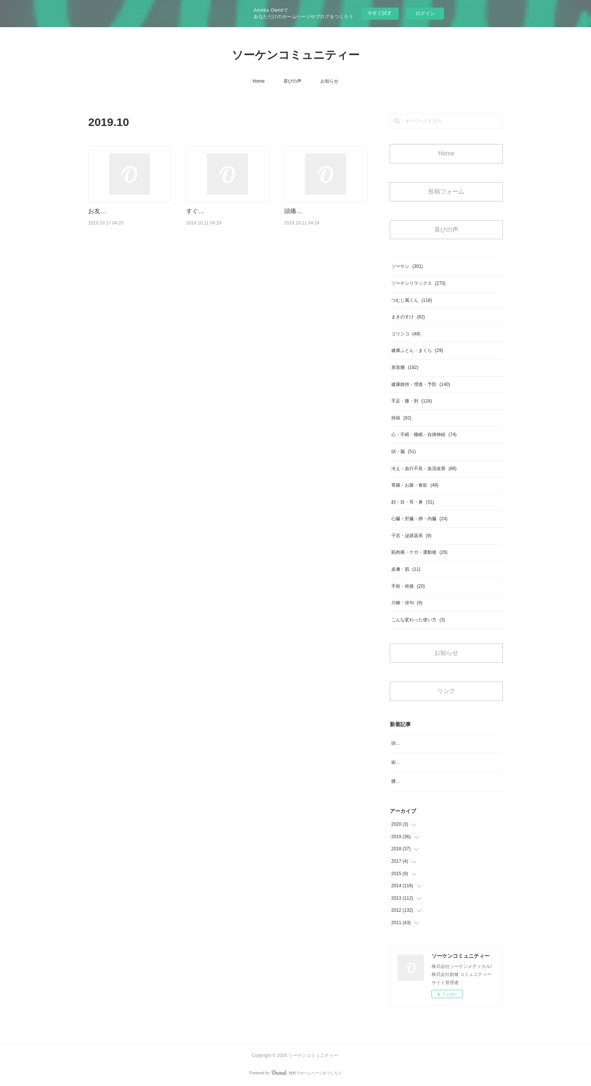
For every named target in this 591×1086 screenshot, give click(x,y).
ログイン (425, 13)
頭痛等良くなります (311, 211)
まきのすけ (408, 317)
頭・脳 (403, 451)
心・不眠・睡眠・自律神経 (423, 434)
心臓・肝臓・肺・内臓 (419, 518)
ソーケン (407, 266)
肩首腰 (404, 367)
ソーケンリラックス (418, 283)
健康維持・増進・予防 (420, 384)
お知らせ (329, 81)
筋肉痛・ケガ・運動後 (419, 552)
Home (259, 81)
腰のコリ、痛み (407, 781)
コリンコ (405, 333)
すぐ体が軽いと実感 (213, 211)
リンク (446, 691)
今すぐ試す (379, 13)
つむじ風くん (411, 300)
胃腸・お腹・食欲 (414, 485)
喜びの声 (292, 81)
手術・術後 (408, 586)
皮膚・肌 (405, 569)
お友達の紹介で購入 (115, 211)
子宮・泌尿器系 (411, 535)
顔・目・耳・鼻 (412, 502)
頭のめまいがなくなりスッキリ (423, 743)
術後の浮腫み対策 (409, 762)
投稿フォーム (446, 191)
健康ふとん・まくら (417, 350)
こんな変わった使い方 (418, 619)
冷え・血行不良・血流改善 (423, 468)
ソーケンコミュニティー (296, 55)
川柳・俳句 (407, 602)
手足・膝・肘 (411, 401)
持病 (401, 418)
